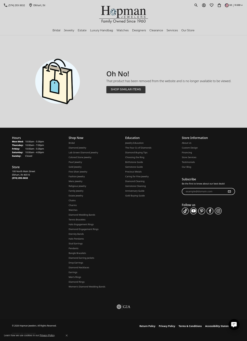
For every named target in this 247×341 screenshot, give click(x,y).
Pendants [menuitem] (73, 248)
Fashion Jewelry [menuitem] (77, 176)
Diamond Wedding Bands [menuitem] (82, 214)
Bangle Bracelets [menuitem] (77, 253)
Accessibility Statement (219, 326)
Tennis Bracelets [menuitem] (77, 219)
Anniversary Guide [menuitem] (134, 190)
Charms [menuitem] (73, 205)
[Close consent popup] (67, 335)
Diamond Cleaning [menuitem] (135, 181)
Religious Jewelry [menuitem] (77, 186)
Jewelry (69, 30)
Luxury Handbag (101, 30)
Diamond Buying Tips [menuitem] (136, 152)
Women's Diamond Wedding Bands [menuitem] (87, 286)
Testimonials (188, 162)
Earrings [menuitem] (73, 272)
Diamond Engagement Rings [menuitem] (83, 229)
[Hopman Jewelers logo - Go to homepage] (123, 15)
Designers (139, 30)
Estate (82, 30)
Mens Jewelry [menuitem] (75, 181)
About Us (186, 142)
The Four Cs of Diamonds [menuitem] (138, 147)
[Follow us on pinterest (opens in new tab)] (201, 211)
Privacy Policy (167, 326)
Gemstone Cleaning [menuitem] (135, 186)
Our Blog (186, 166)
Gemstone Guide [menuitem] (134, 166)
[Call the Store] (20, 177)
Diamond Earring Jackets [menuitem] (81, 257)
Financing (187, 152)
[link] (14, 5)
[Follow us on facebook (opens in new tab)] (210, 211)
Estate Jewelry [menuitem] (76, 195)
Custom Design (190, 147)
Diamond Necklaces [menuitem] (79, 267)
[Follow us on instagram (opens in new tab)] (218, 211)
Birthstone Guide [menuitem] (134, 162)
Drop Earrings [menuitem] (76, 262)
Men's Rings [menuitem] (75, 277)
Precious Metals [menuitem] (133, 171)
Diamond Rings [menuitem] (77, 281)
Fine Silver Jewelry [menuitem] (78, 171)
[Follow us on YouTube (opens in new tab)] (193, 211)
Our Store (188, 30)
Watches (122, 30)
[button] (196, 5)
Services (172, 30)
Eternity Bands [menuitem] (76, 233)
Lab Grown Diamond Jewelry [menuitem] (83, 152)
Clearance (156, 30)
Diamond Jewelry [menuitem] (77, 147)
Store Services (189, 157)
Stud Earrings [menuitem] (76, 243)
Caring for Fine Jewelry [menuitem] (137, 176)
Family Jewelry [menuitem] (76, 190)
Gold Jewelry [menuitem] (75, 166)
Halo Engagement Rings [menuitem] (81, 224)
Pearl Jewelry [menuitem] (75, 162)
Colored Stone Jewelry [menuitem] (80, 157)
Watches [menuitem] (73, 209)
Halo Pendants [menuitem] (76, 238)
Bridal (56, 30)
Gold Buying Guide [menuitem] (135, 195)
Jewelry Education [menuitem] (134, 142)
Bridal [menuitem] (72, 142)
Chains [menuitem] (72, 200)
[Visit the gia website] (123, 307)
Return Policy (147, 326)
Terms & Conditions (190, 326)
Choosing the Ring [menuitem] (134, 157)
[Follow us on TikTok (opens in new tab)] (185, 211)
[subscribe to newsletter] (229, 191)
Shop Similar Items (126, 89)
